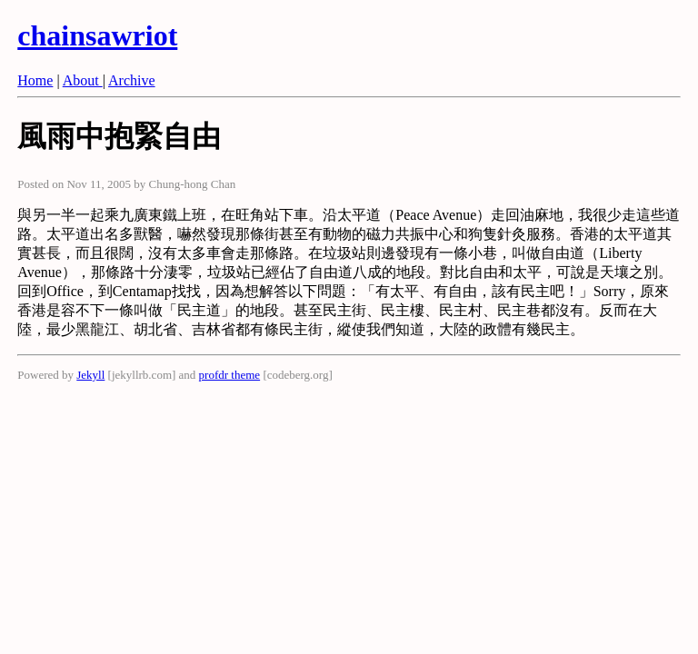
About (83, 80)
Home (35, 80)
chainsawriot (97, 35)
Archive (131, 80)
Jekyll (90, 375)
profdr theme (230, 375)
